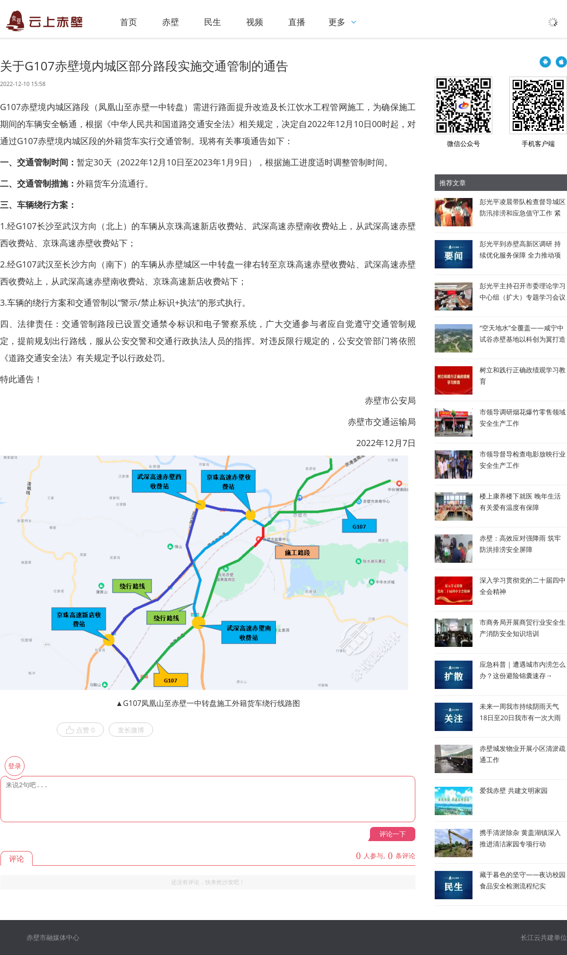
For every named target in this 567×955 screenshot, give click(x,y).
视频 (254, 21)
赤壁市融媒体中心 (52, 937)
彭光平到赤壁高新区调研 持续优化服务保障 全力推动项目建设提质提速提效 (520, 255)
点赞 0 (80, 730)
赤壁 (170, 21)
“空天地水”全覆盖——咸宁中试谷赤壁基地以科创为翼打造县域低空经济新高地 (523, 339)
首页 (128, 21)
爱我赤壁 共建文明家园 (514, 790)
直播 (296, 21)
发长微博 (131, 729)
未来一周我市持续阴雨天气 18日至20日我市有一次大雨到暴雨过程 (520, 717)
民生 (212, 21)
